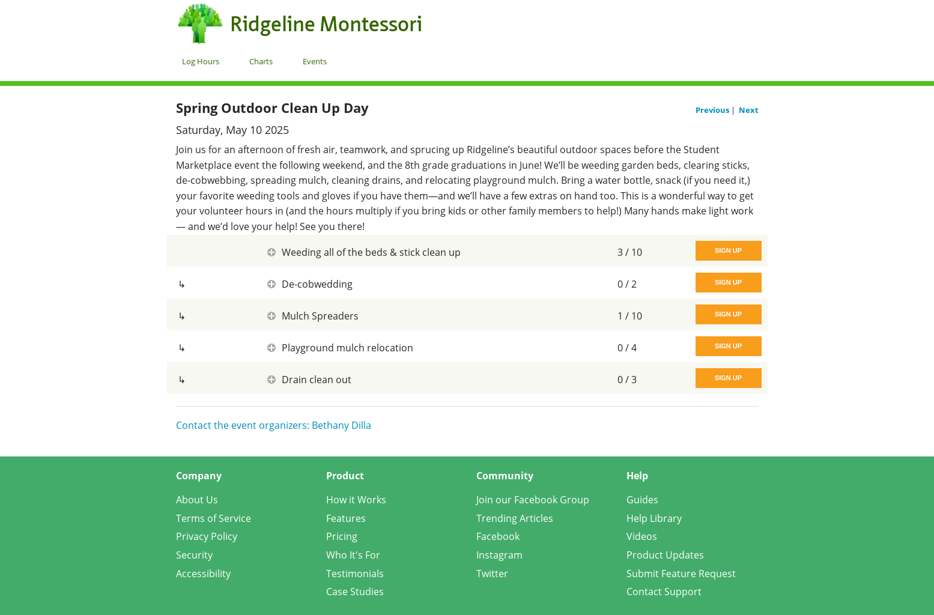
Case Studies (355, 591)
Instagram (499, 555)
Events (315, 61)
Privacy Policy (206, 536)
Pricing (341, 536)
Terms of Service (213, 518)
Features (346, 518)
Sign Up (728, 250)
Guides (642, 499)
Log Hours (200, 61)
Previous (713, 110)
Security (194, 555)
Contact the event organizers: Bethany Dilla (273, 425)
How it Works (356, 499)
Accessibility (203, 573)
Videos (641, 536)
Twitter (492, 573)
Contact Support (664, 591)
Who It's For (353, 555)
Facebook (498, 536)
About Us (197, 499)
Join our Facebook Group (532, 499)
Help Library (654, 518)
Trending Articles (514, 518)
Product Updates (665, 555)
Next (749, 110)
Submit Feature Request (681, 573)
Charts (261, 61)
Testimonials (355, 573)
